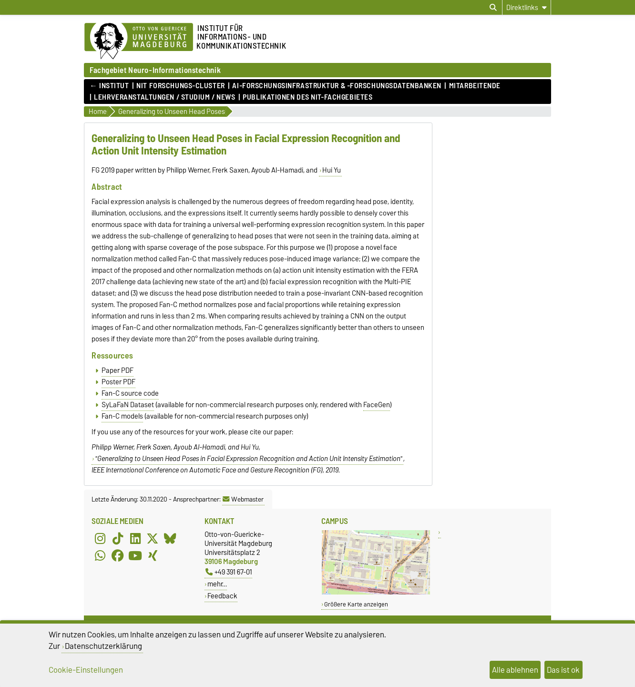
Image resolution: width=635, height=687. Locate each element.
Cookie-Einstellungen (86, 670)
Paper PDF (117, 370)
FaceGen (376, 404)
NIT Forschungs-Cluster (180, 86)
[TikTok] (117, 538)
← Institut (109, 86)
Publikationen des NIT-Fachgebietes (307, 97)
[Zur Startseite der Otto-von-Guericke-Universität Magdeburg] (139, 41)
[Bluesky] (170, 538)
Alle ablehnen (515, 670)
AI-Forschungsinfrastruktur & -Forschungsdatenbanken (336, 86)
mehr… (217, 584)
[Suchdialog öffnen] (493, 7)
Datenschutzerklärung (103, 646)
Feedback (222, 596)
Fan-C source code (130, 393)
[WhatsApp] (100, 555)
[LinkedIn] (135, 538)
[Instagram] (100, 538)
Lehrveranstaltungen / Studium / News (164, 97)
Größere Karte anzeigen (356, 604)
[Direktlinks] (526, 7)
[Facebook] (117, 555)
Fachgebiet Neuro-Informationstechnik (155, 70)
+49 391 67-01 (228, 572)
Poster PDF (118, 382)
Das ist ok (563, 670)
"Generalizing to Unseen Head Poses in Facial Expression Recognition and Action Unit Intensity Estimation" (248, 458)
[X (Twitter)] (152, 538)
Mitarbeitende (475, 86)
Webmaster (243, 499)
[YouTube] (135, 555)
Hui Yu (331, 170)
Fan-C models (122, 416)
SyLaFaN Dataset (128, 404)
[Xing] (152, 555)
